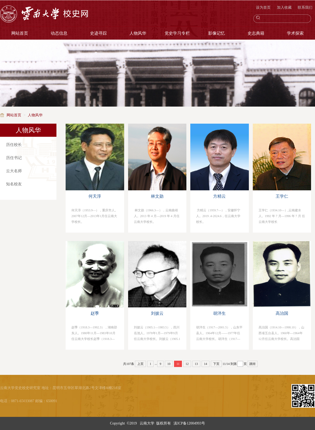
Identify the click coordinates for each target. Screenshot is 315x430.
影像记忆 (216, 33)
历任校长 (14, 145)
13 (196, 364)
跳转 (252, 364)
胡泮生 (219, 313)
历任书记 (14, 158)
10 (168, 364)
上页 (140, 364)
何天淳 (94, 196)
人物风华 (137, 33)
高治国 (282, 313)
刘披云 (157, 313)
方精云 (219, 196)
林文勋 (157, 196)
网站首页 (19, 33)
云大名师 (14, 171)
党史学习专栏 (177, 33)
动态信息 (59, 33)
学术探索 (295, 33)
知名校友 (14, 184)
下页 (216, 364)
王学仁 (282, 196)
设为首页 (264, 7)
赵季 (95, 313)
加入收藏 (285, 7)
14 (205, 364)
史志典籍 (256, 33)
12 (187, 364)
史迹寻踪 (98, 33)
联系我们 (305, 7)
